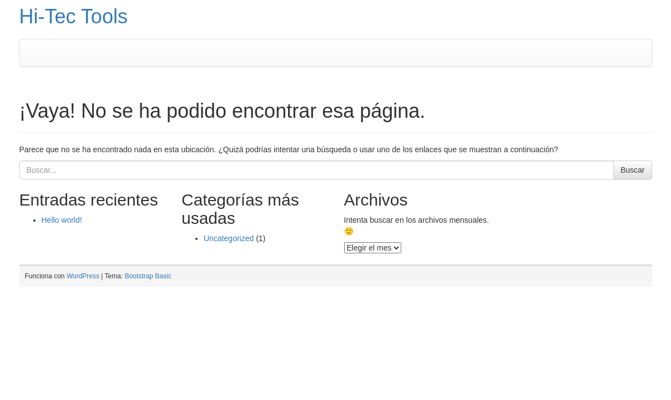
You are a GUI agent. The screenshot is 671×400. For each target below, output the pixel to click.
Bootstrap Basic (148, 276)
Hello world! (62, 220)
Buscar (632, 170)
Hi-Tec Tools (73, 16)
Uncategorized (229, 238)
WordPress (83, 276)
